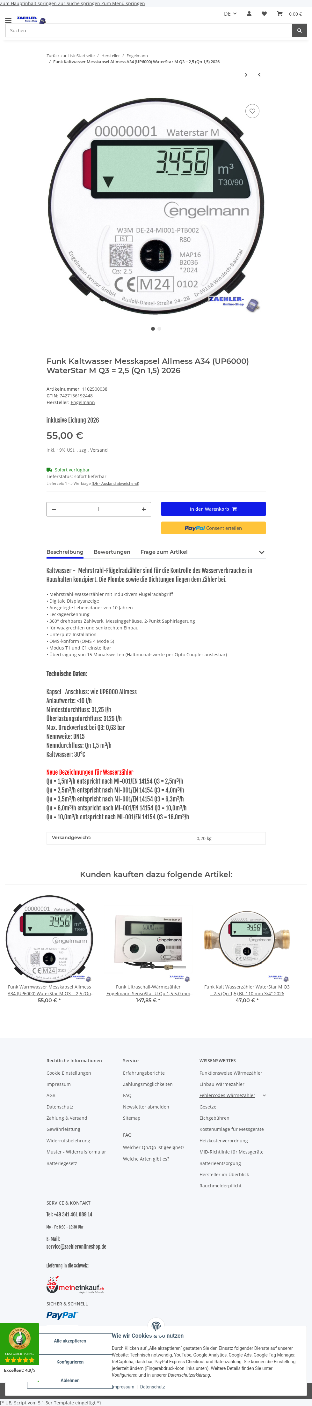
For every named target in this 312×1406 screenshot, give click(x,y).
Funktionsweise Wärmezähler (231, 1073)
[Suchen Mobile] (149, 30)
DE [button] (227, 13)
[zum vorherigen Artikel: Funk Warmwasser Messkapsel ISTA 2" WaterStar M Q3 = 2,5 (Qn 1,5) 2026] (259, 74)
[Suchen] (299, 30)
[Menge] (99, 509)
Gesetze (208, 1107)
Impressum (123, 1386)
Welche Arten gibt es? (146, 1159)
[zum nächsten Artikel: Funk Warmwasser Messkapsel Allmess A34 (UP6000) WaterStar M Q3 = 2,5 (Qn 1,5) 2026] (246, 74)
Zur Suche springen (79, 3)
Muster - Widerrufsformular (76, 1152)
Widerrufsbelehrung (68, 1141)
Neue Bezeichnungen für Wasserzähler (90, 772)
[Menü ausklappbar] (8, 18)
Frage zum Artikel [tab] (164, 552)
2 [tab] (159, 329)
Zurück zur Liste (61, 55)
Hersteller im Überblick (224, 1174)
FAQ (127, 1095)
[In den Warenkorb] (52, 92)
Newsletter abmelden (146, 1107)
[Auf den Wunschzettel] (252, 111)
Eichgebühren (214, 1118)
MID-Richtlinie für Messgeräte (232, 1152)
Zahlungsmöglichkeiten (148, 1084)
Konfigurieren (69, 1362)
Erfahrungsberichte (144, 1073)
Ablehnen (70, 1380)
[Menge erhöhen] (144, 509)
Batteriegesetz (62, 1163)
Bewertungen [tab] (112, 552)
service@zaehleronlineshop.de (76, 1247)
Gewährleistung (63, 1129)
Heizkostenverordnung (224, 1141)
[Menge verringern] (54, 509)
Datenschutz (152, 1386)
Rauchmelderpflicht (221, 1186)
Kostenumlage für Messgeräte (232, 1129)
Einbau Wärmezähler (222, 1084)
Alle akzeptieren (70, 1340)
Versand (99, 450)
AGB (51, 1095)
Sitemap (132, 1118)
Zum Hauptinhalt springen (29, 3)
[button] (249, 13)
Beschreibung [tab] (65, 552)
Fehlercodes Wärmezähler (227, 1095)
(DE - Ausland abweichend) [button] (115, 483)
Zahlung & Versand (67, 1118)
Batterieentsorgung (220, 1163)
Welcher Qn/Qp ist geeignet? (153, 1147)
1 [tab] (153, 329)
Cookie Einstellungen (69, 1073)
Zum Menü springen (123, 3)
